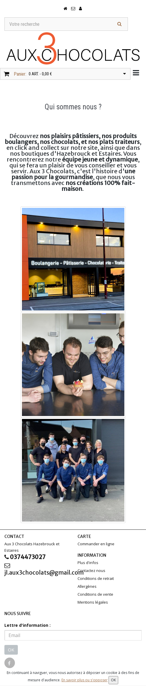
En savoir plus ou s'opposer (84, 679)
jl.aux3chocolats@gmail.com (36, 570)
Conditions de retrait (96, 578)
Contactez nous (91, 570)
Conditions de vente (95, 594)
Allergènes (87, 586)
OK (11, 650)
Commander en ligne (96, 544)
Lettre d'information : (27, 625)
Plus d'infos (88, 563)
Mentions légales (93, 602)
